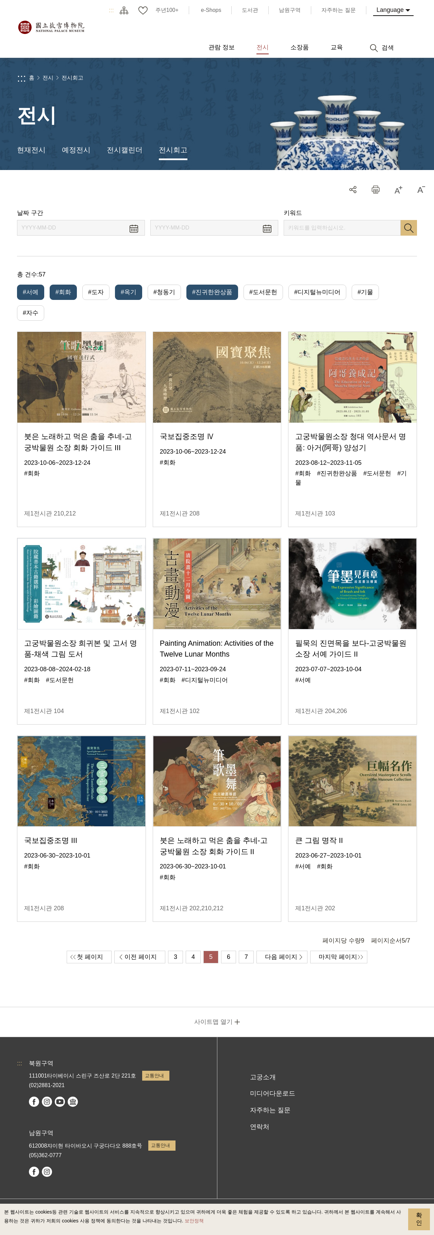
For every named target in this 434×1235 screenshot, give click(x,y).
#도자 (96, 292)
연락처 (259, 1126)
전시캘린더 (125, 150)
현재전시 (31, 150)
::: (111, 10)
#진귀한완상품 (212, 292)
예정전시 (76, 150)
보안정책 (194, 1220)
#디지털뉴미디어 (317, 292)
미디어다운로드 (272, 1093)
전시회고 (72, 78)
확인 (419, 1219)
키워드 (293, 212)
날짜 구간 (30, 212)
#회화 (63, 292)
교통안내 (154, 1075)
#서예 (30, 292)
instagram (47, 1102)
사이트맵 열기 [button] (213, 1021)
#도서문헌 (263, 292)
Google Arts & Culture (73, 1102)
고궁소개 (263, 1077)
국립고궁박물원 (51, 27)
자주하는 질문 (270, 1110)
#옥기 (128, 292)
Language (390, 9)
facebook (34, 1102)
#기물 (365, 292)
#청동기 (164, 292)
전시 (48, 78)
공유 (353, 190)
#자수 (30, 312)
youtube (60, 1102)
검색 (409, 228)
